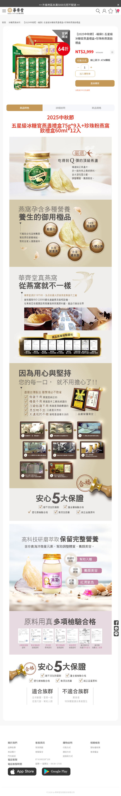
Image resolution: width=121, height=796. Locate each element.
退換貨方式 (68, 756)
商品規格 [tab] (96, 107)
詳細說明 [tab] (60, 107)
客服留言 (39, 751)
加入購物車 (85, 73)
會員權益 (94, 751)
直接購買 (95, 83)
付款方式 (67, 747)
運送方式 (67, 751)
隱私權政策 (95, 747)
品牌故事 (12, 747)
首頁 (4, 22)
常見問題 (39, 747)
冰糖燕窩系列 (14, 22)
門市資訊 (12, 756)
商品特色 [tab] (24, 107)
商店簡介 (12, 751)
